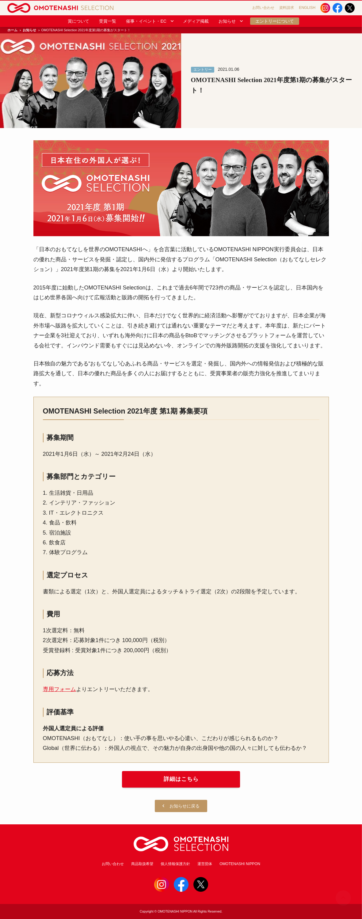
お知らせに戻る (180, 806)
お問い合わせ (263, 8)
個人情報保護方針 (175, 864)
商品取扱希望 (142, 864)
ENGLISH (307, 8)
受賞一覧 (107, 21)
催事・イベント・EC (150, 21)
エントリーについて (274, 21)
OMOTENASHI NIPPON (239, 864)
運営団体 (204, 864)
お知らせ (231, 21)
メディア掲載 (196, 21)
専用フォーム (59, 689)
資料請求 (286, 8)
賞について (78, 21)
